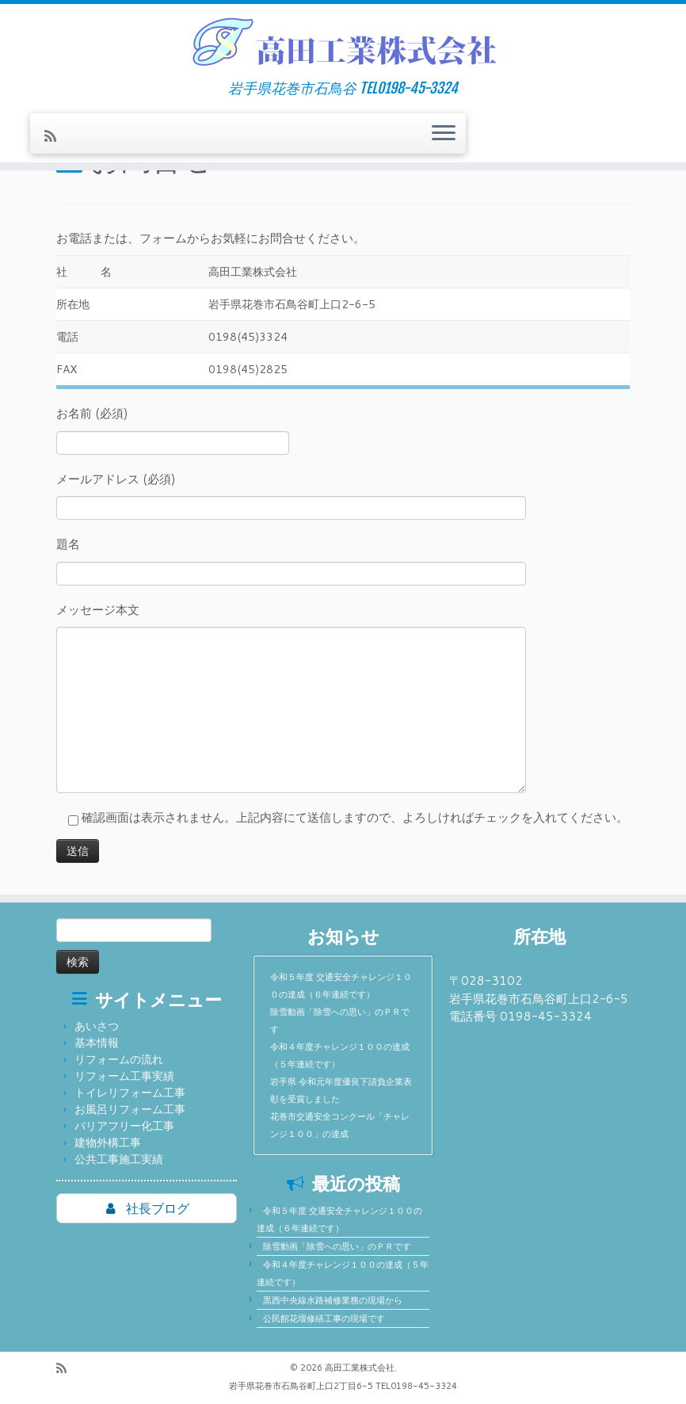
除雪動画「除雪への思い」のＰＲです (337, 1246)
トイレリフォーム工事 (129, 1093)
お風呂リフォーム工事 (129, 1109)
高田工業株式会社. (361, 1367)
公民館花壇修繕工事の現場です (324, 1318)
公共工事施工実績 (118, 1159)
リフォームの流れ (118, 1059)
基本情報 (96, 1043)
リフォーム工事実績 (124, 1076)
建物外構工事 (107, 1142)
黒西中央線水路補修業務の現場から (332, 1300)
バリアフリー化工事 (124, 1126)
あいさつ (96, 1026)
